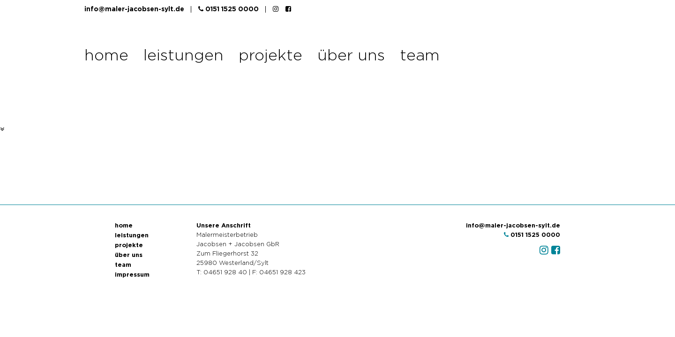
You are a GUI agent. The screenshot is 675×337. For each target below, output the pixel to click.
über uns (351, 56)
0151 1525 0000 (228, 9)
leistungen (183, 56)
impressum (132, 275)
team (420, 56)
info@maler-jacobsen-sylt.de (134, 9)
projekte (270, 56)
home (106, 56)
